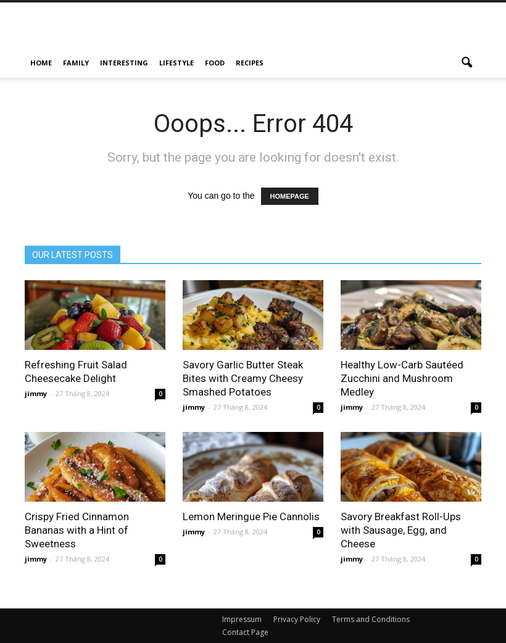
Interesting (124, 62)
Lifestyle (176, 62)
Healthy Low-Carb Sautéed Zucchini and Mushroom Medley (402, 378)
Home (41, 62)
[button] (466, 63)
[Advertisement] (336, 29)
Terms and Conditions (371, 619)
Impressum (242, 619)
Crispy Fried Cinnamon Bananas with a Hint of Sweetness (77, 530)
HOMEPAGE (289, 196)
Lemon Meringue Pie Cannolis (251, 516)
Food (215, 62)
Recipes (249, 62)
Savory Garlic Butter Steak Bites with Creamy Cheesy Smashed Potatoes (243, 378)
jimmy (36, 393)
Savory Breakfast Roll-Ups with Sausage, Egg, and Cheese (401, 530)
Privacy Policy (296, 619)
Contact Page (245, 632)
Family (76, 62)
